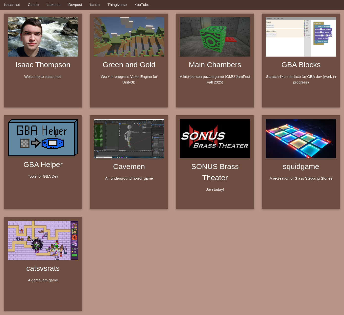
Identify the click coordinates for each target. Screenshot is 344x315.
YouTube (142, 4)
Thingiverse (117, 4)
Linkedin (53, 4)
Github (33, 4)
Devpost (75, 4)
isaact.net (12, 4)
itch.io (94, 4)
